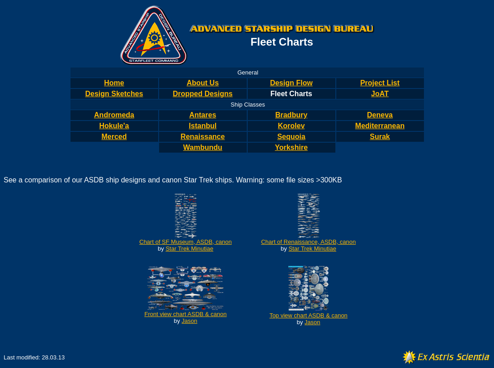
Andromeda (114, 115)
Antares (202, 115)
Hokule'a (114, 126)
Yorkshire (291, 147)
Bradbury (291, 115)
